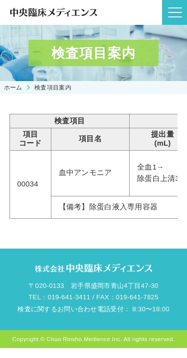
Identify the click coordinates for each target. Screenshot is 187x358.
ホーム (13, 87)
